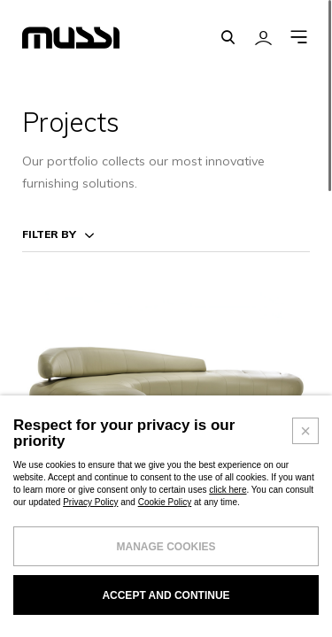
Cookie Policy (165, 537)
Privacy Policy (90, 537)
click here (227, 525)
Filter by (49, 234)
